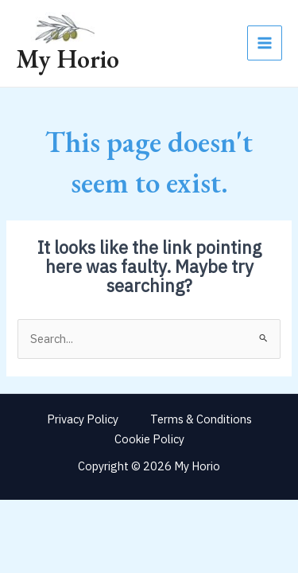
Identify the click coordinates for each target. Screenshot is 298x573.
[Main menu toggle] (264, 42)
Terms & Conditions (201, 419)
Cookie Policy (149, 438)
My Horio (67, 59)
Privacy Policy (82, 419)
